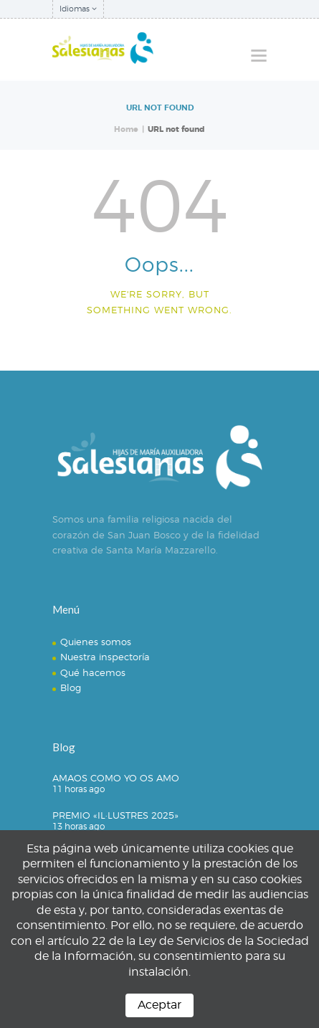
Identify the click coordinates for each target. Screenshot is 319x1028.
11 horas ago (78, 789)
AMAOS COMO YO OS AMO (115, 778)
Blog (70, 687)
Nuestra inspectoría (105, 656)
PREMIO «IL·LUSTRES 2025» (115, 815)
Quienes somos (95, 641)
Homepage (153, 344)
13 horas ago (78, 826)
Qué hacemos (92, 672)
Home (126, 129)
